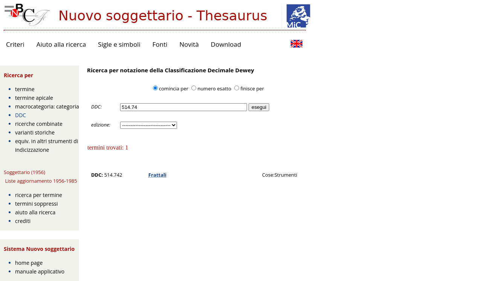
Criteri (15, 44)
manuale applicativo (39, 271)
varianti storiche (35, 132)
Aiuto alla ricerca (61, 44)
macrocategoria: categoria (47, 106)
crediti (23, 220)
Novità (189, 44)
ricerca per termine (38, 195)
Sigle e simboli (119, 44)
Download (226, 44)
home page (29, 262)
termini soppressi (36, 203)
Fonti (160, 44)
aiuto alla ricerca (35, 212)
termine (25, 89)
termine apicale (34, 97)
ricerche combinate (39, 123)
